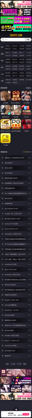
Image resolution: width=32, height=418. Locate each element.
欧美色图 (21, 66)
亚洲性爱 (8, 59)
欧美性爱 (28, 59)
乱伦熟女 (21, 62)
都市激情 (8, 73)
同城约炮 (8, 79)
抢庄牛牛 (28, 49)
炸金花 (15, 49)
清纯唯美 (14, 69)
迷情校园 (8, 76)
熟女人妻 (8, 55)
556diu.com (16, 35)
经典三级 (14, 62)
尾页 (24, 364)
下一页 (19, 364)
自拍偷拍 (14, 52)
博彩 (2, 47)
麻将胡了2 (8, 49)
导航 (2, 81)
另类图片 (28, 69)
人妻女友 (21, 73)
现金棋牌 (21, 49)
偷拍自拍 (14, 59)
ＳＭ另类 (28, 55)
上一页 (13, 364)
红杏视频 (8, 82)
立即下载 (25, 414)
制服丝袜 (8, 62)
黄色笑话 (21, 76)
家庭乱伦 (14, 73)
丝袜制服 (14, 55)
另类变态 (28, 62)
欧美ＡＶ (21, 52)
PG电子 (8, 46)
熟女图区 (21, 69)
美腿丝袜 (8, 69)
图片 (2, 67)
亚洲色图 (14, 66)
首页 (7, 364)
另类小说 (14, 76)
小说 (2, 74)
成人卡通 (21, 59)
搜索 (28, 39)
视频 (2, 54)
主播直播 (21, 55)
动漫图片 (28, 66)
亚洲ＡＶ (8, 52)
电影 (2, 61)
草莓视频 (21, 79)
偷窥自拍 (8, 66)
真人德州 (14, 46)
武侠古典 (28, 73)
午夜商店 (14, 79)
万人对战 (21, 46)
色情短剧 (14, 82)
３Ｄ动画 (28, 52)
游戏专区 (28, 46)
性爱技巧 (28, 76)
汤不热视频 (29, 79)
